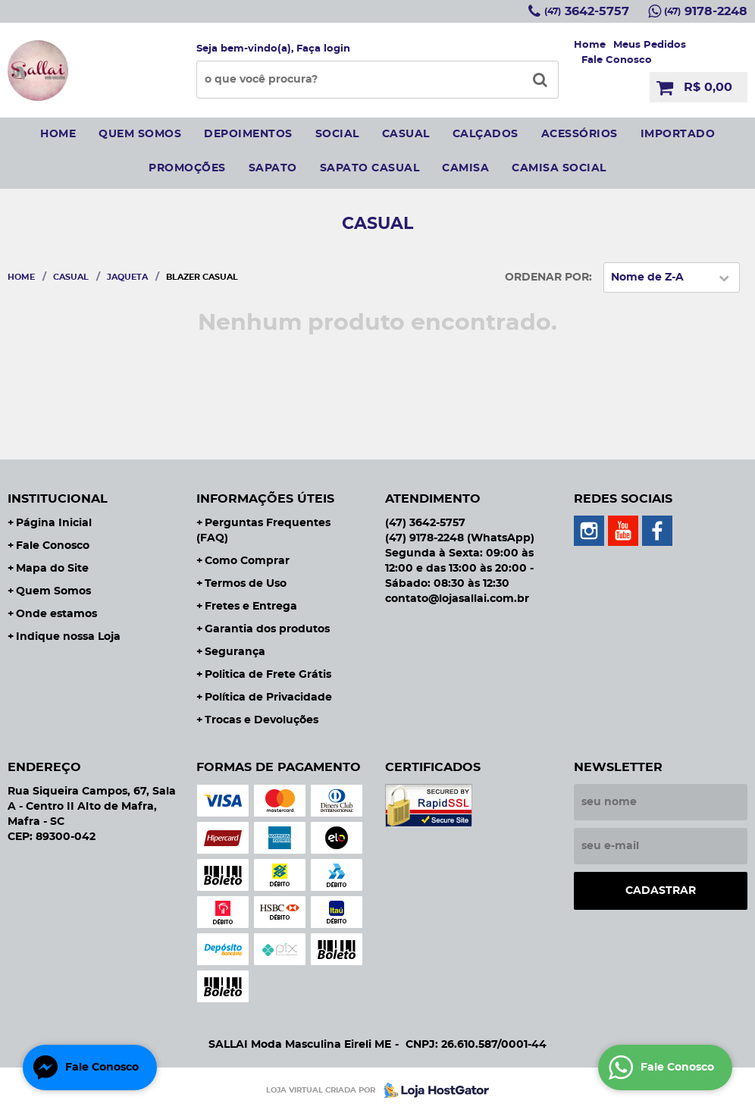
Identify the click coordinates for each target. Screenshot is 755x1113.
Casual (406, 134)
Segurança (235, 652)
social (337, 134)
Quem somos (140, 134)
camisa (465, 168)
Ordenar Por (547, 277)
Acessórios (579, 134)
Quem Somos (53, 591)
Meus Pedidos (649, 45)
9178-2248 (705, 11)
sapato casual (370, 168)
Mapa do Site (52, 568)
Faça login (323, 49)
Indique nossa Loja (68, 637)
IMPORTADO (678, 134)
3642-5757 (586, 11)
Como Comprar (247, 561)
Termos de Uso (246, 583)
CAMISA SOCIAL (559, 168)
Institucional (58, 499)
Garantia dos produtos (267, 629)
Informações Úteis (265, 499)
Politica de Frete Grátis (268, 674)
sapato (273, 168)
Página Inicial (54, 523)
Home (590, 45)
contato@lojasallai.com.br (457, 599)
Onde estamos (56, 614)
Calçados (485, 134)
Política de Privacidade (268, 697)
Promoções (187, 168)
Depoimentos (248, 134)
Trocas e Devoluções (261, 720)
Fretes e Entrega (251, 606)
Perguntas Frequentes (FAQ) (263, 531)
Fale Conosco (616, 60)
